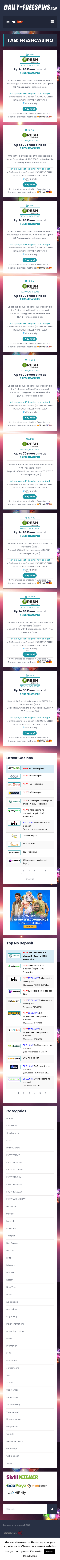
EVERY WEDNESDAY (15, 1199)
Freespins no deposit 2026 (17, 1525)
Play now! (29, 109)
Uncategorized (14, 1419)
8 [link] (45, 871)
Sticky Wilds (12, 1389)
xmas (9, 1463)
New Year (11, 1287)
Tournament (12, 1412)
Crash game (13, 1133)
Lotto (8, 1257)
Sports (9, 1382)
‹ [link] (18, 871)
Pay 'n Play (11, 1316)
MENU (14, 22)
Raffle (9, 1353)
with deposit (34, 65)
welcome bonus (14, 1441)
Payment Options (15, 1323)
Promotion (11, 1345)
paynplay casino (15, 1331)
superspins (12, 1397)
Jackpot (10, 1235)
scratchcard (12, 1367)
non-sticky (11, 1309)
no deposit (12, 1301)
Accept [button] (49, 1551)
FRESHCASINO (30, 73)
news (9, 1294)
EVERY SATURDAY (15, 1169)
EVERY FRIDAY (13, 1155)
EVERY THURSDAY (15, 1184)
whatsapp (11, 1448)
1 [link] (23, 871)
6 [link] (45, 1093)
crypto (9, 1140)
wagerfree (12, 1426)
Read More (30, 1556)
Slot (8, 1375)
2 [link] (29, 871)
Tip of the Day (13, 1404)
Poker (9, 1338)
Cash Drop (11, 1125)
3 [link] (34, 871)
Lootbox (10, 1250)
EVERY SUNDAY (13, 1177)
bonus (9, 1118)
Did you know (13, 1147)
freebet (10, 1213)
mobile (10, 1272)
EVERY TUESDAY (14, 1191)
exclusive (11, 1206)
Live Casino (12, 1243)
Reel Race (11, 1360)
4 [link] (35, 1093)
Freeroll (10, 1221)
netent (9, 1279)
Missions (10, 1265)
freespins (24, 65)
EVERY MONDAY (14, 1162)
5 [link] (40, 1093)
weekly (10, 1433)
